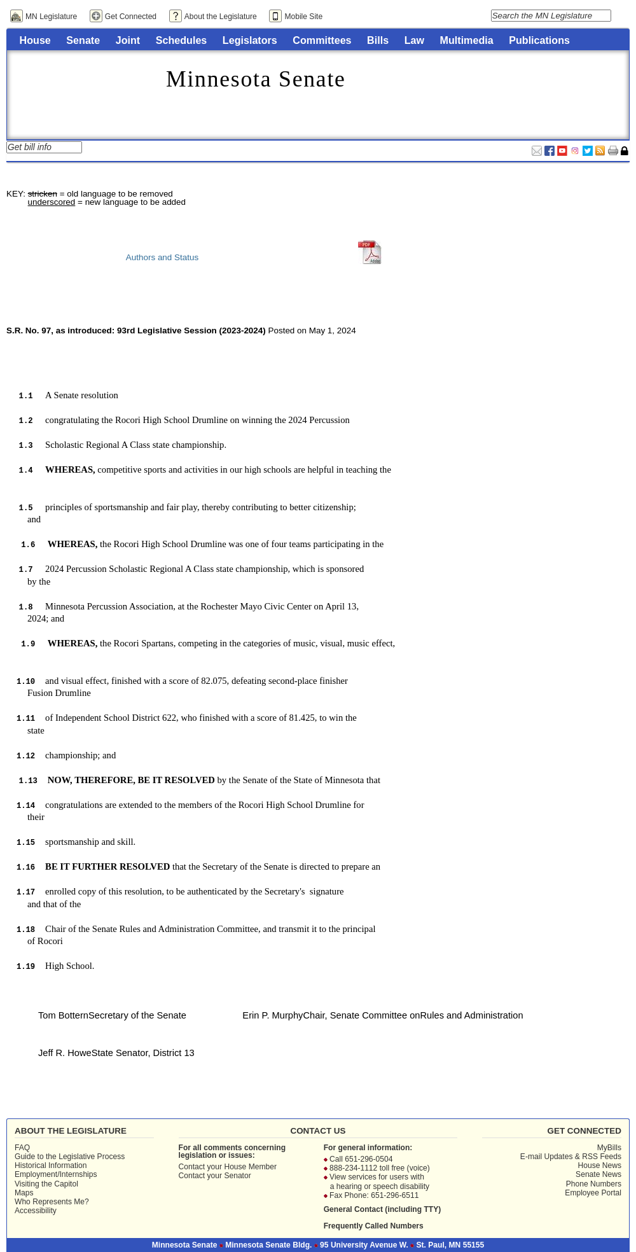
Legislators (250, 40)
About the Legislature (220, 16)
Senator (237, 1175)
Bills (378, 40)
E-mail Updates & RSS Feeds (570, 1156)
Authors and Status (162, 257)
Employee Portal (593, 1192)
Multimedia (467, 40)
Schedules (181, 40)
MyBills (609, 1147)
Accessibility (36, 1210)
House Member (250, 1166)
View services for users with (376, 1176)
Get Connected (130, 16)
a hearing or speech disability (379, 1186)
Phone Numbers (593, 1183)
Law (414, 40)
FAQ (22, 1147)
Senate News (598, 1174)
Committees (322, 40)
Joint (128, 40)
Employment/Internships (56, 1174)
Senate (83, 40)
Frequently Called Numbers (374, 1225)
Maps (24, 1192)
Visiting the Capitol (46, 1183)
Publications (539, 40)
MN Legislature (51, 16)
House (35, 40)
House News (599, 1165)
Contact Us (317, 1131)
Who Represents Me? (52, 1201)
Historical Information (50, 1165)
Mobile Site (303, 16)
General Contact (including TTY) (382, 1209)
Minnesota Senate (256, 79)
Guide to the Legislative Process (70, 1156)
